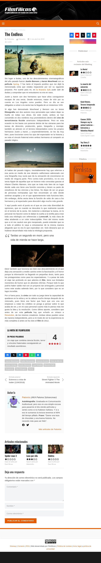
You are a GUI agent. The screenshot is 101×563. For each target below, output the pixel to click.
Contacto (21, 546)
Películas (10, 39)
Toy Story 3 (85, 142)
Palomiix (22, 39)
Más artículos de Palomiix (50, 429)
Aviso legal (77, 546)
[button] (3, 23)
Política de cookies (64, 546)
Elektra (51, 455)
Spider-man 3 (11, 455)
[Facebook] (71, 35)
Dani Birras (9, 464)
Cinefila (83, 77)
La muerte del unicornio (86, 85)
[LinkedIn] (89, 35)
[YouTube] (77, 35)
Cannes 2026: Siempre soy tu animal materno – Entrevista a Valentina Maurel (87, 125)
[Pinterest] (94, 35)
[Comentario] (34, 492)
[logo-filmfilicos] (22, 10)
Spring (16, 84)
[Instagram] (82, 41)
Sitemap (13, 546)
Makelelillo (30, 464)
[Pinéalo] (26, 355)
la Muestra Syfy (43, 90)
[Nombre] (34, 506)
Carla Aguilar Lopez (88, 136)
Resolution (9, 315)
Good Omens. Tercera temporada (88, 103)
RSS (28, 546)
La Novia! (84, 69)
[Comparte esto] (8, 355)
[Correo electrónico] (34, 513)
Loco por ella (32, 455)
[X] (83, 35)
